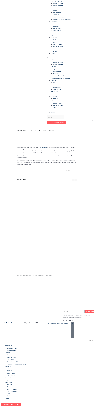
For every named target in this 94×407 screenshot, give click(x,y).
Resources (54, 21)
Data (54, 24)
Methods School (55, 33)
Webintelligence (10, 323)
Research (53, 8)
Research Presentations (59, 17)
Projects (55, 10)
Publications (56, 26)
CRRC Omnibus (57, 12)
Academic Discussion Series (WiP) (62, 19)
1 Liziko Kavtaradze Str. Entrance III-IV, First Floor (76, 315)
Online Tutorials (57, 30)
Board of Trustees (57, 44)
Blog (52, 35)
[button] (70, 58)
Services (55, 51)
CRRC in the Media (58, 46)
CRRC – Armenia (51, 323)
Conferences (56, 14)
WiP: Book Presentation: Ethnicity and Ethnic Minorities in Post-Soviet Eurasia (34, 275)
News (54, 49)
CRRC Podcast (57, 28)
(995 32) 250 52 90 (68, 320)
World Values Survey (42, 147)
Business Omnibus (58, 3)
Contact (53, 53)
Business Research (58, 5)
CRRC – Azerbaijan (62, 323)
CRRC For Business (56, 1)
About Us (55, 40)
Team (54, 42)
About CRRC (54, 37)
